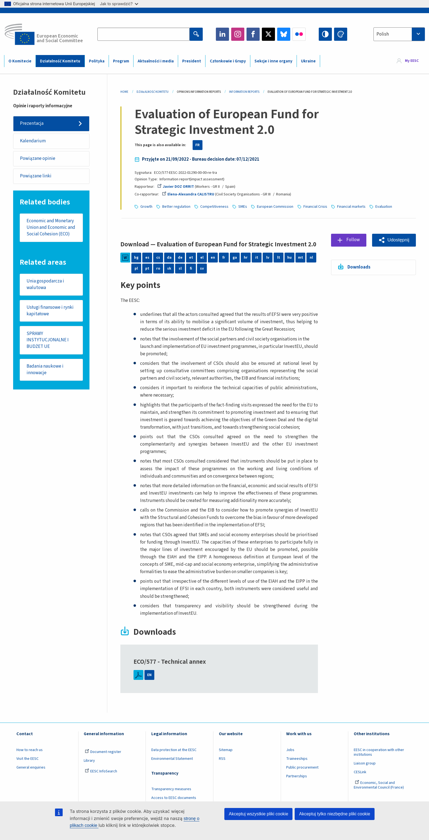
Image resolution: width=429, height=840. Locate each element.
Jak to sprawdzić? (119, 3)
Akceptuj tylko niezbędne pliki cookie (334, 814)
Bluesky (283, 34)
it (256, 257)
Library (89, 760)
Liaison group (365, 763)
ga (235, 257)
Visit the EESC (27, 758)
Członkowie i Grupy (228, 61)
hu (289, 257)
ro (158, 268)
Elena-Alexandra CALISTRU (188, 194)
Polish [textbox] (382, 34)
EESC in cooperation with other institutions (379, 752)
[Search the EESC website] (143, 34)
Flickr (299, 34)
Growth (146, 206)
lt (278, 257)
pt (147, 268)
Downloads (358, 267)
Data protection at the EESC (173, 750)
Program (121, 61)
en (213, 257)
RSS (222, 758)
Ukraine (308, 61)
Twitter (268, 34)
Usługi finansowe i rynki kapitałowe (50, 310)
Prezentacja (32, 123)
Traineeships (297, 758)
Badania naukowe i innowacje (45, 369)
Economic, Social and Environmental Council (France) (379, 785)
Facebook (253, 34)
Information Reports (244, 92)
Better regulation (176, 206)
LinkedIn (222, 34)
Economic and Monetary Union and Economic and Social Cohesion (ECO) (51, 227)
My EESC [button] (412, 60)
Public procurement (302, 767)
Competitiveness (214, 206)
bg (136, 257)
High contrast (325, 34)
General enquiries (30, 767)
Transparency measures (171, 789)
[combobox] (399, 34)
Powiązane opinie (37, 158)
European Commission (275, 206)
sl (180, 268)
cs (158, 257)
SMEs (242, 206)
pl (136, 268)
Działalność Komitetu (60, 61)
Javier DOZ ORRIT (175, 186)
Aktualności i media (156, 61)
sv (202, 268)
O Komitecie (19, 61)
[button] (394, 240)
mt (300, 257)
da (169, 257)
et (191, 257)
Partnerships (296, 776)
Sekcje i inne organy (273, 61)
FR (197, 145)
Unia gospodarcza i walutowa (45, 284)
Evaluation (383, 206)
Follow (353, 239)
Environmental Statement (172, 758)
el (202, 257)
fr (223, 257)
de (180, 257)
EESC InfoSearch (101, 771)
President (191, 61)
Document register (103, 752)
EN (149, 675)
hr (246, 257)
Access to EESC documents (173, 798)
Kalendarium (33, 141)
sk (169, 268)
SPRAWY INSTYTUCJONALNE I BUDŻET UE (48, 340)
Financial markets (351, 206)
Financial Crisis (315, 206)
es (147, 257)
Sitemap (226, 750)
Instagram (237, 34)
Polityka (97, 61)
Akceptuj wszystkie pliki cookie (258, 814)
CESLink (360, 772)
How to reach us (29, 750)
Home (124, 92)
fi (191, 268)
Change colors (340, 34)
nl (311, 257)
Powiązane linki (35, 176)
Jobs (290, 750)
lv (267, 257)
